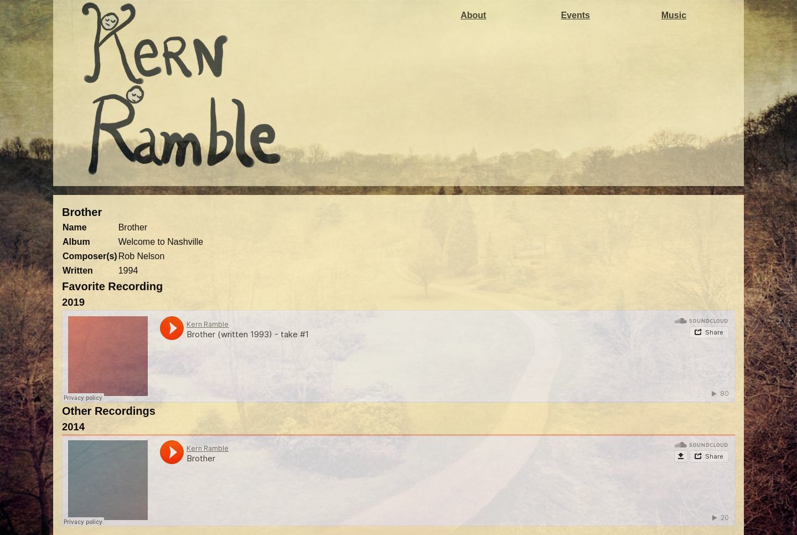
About (473, 15)
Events (575, 15)
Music (673, 15)
